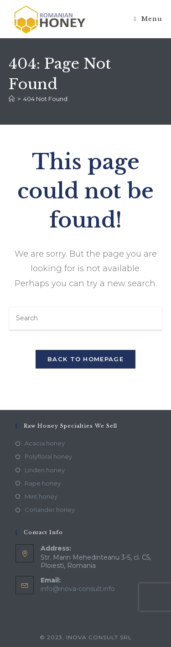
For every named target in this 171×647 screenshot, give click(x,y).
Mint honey (41, 496)
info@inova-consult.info (78, 589)
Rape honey (43, 483)
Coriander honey (50, 509)
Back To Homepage (85, 359)
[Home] (12, 98)
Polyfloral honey (48, 456)
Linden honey (45, 470)
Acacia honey (45, 443)
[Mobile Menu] (148, 19)
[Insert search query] (86, 319)
